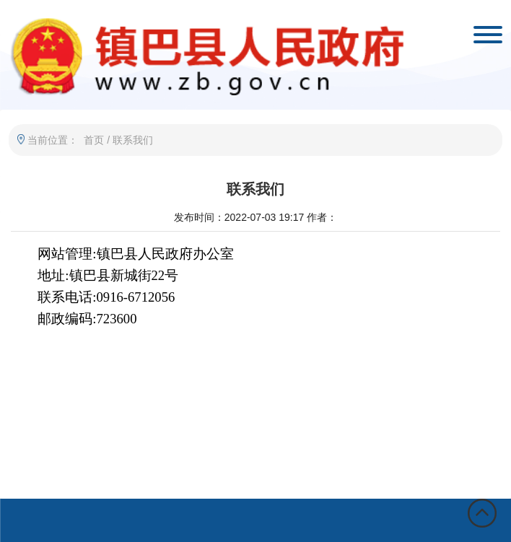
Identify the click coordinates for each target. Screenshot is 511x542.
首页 (94, 140)
